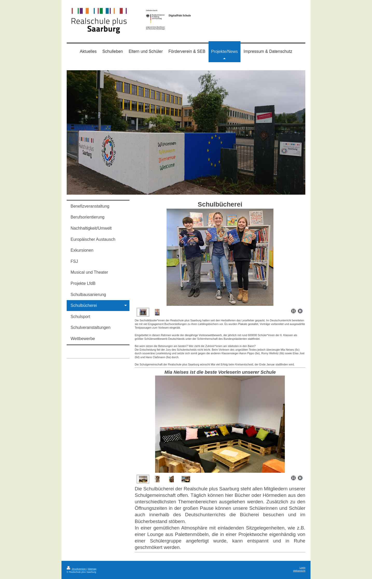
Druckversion (76, 569)
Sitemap (92, 569)
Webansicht (299, 570)
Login (302, 567)
